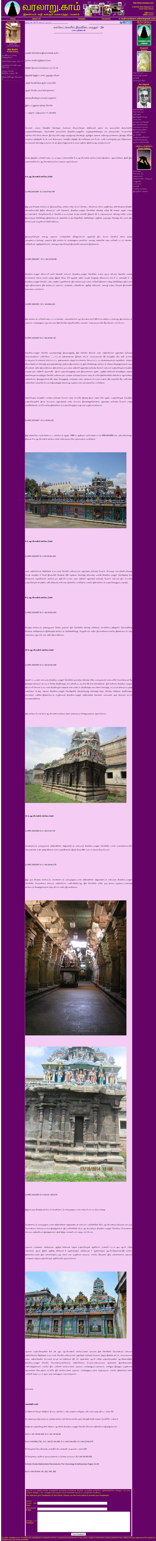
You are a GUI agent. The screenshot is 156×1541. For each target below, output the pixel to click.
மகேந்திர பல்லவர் (139, 132)
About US (36, 19)
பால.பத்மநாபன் (78, 30)
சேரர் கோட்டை (138, 73)
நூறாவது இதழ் (138, 109)
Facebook (106, 19)
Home (13, 19)
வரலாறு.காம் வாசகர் (140, 127)
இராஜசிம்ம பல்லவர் (140, 191)
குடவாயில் (137, 134)
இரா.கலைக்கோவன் (140, 124)
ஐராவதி (136, 78)
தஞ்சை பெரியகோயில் (141, 142)
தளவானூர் (137, 171)
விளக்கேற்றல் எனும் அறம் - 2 (12, 61)
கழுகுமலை (137, 181)
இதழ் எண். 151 (30, 22)
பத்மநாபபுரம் (138, 176)
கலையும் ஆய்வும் (44, 22)
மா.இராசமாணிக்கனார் (141, 137)
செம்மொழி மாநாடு (140, 75)
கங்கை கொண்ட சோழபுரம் (142, 178)
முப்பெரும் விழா (139, 80)
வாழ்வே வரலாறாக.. (140, 189)
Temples (82, 19)
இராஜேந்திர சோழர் (140, 117)
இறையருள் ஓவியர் (140, 129)
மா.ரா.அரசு (137, 119)
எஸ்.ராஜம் (137, 114)
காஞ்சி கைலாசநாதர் (140, 140)
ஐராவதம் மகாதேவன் (141, 122)
